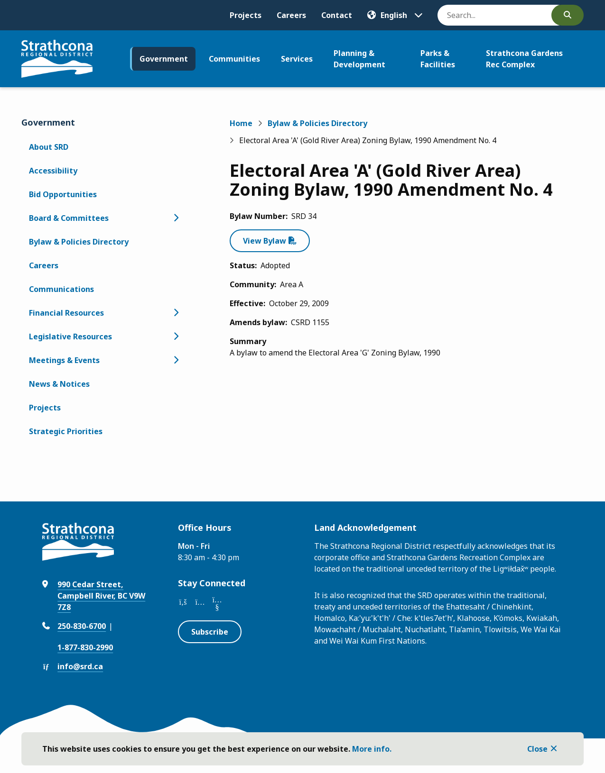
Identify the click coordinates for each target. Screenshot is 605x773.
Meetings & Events (64, 360)
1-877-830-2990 (85, 647)
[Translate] (394, 15)
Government (164, 59)
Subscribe (209, 632)
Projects (245, 15)
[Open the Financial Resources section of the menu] (176, 312)
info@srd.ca (80, 666)
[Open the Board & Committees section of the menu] (176, 218)
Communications (61, 289)
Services (297, 59)
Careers (291, 15)
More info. (371, 749)
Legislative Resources (70, 336)
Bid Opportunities (63, 194)
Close (537, 749)
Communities (234, 59)
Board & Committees (69, 218)
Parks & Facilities (437, 59)
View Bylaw (264, 241)
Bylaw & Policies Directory (79, 241)
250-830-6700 (81, 626)
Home (241, 123)
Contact (336, 15)
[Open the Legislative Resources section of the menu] (176, 336)
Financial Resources (66, 313)
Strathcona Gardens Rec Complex (524, 59)
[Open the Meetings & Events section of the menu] (176, 360)
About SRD (48, 147)
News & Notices (59, 384)
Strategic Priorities (65, 431)
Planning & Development (359, 59)
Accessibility (53, 170)
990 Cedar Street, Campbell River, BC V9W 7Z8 (101, 595)
